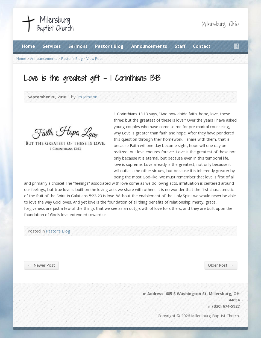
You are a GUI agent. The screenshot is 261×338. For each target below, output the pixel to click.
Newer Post (41, 265)
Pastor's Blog (72, 58)
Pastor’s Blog (109, 46)
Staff (180, 46)
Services (52, 46)
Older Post (220, 265)
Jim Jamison (87, 96)
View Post (94, 58)
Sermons (77, 46)
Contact (201, 46)
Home (28, 46)
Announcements (149, 46)
